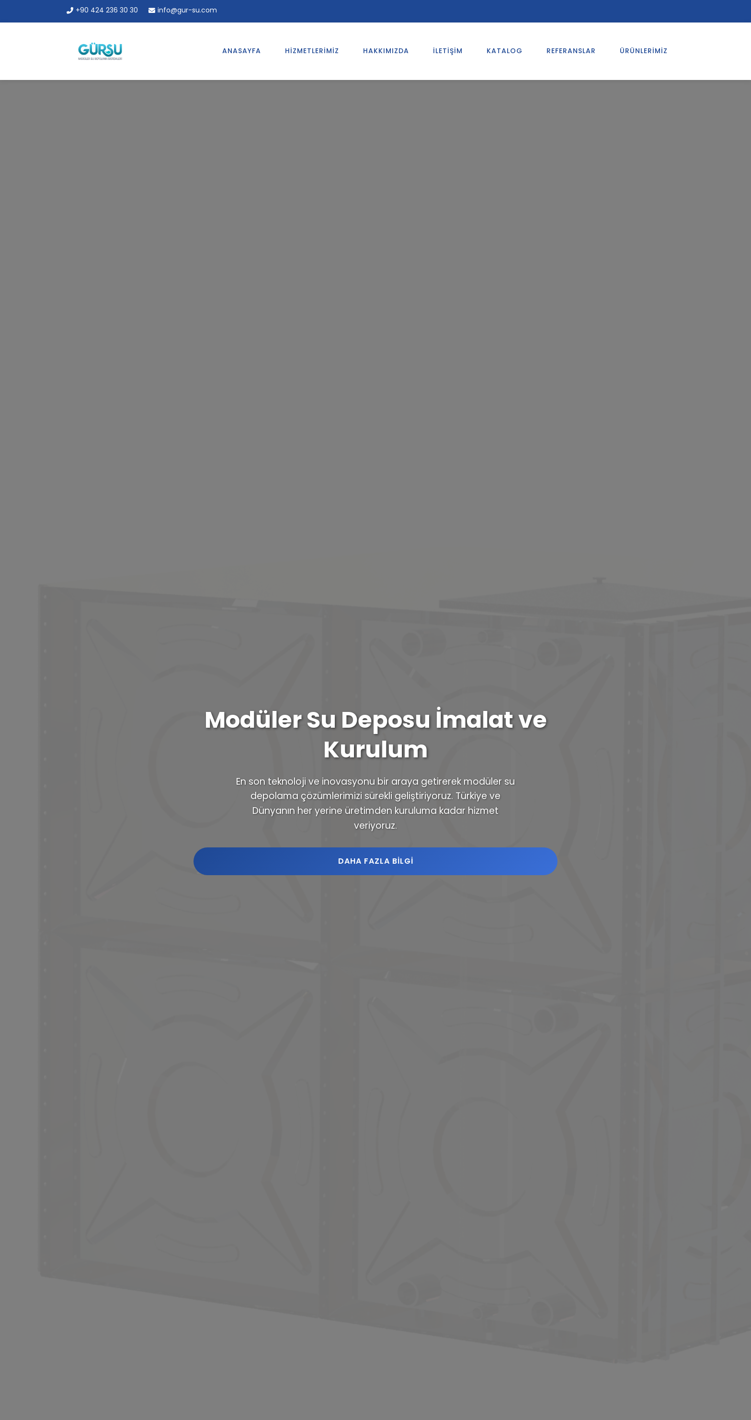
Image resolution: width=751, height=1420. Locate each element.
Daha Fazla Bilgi (375, 859)
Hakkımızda (386, 49)
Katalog (505, 49)
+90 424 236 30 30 (102, 10)
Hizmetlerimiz (312, 49)
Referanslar (571, 49)
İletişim (448, 49)
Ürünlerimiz (644, 49)
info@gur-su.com (182, 10)
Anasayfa (241, 49)
